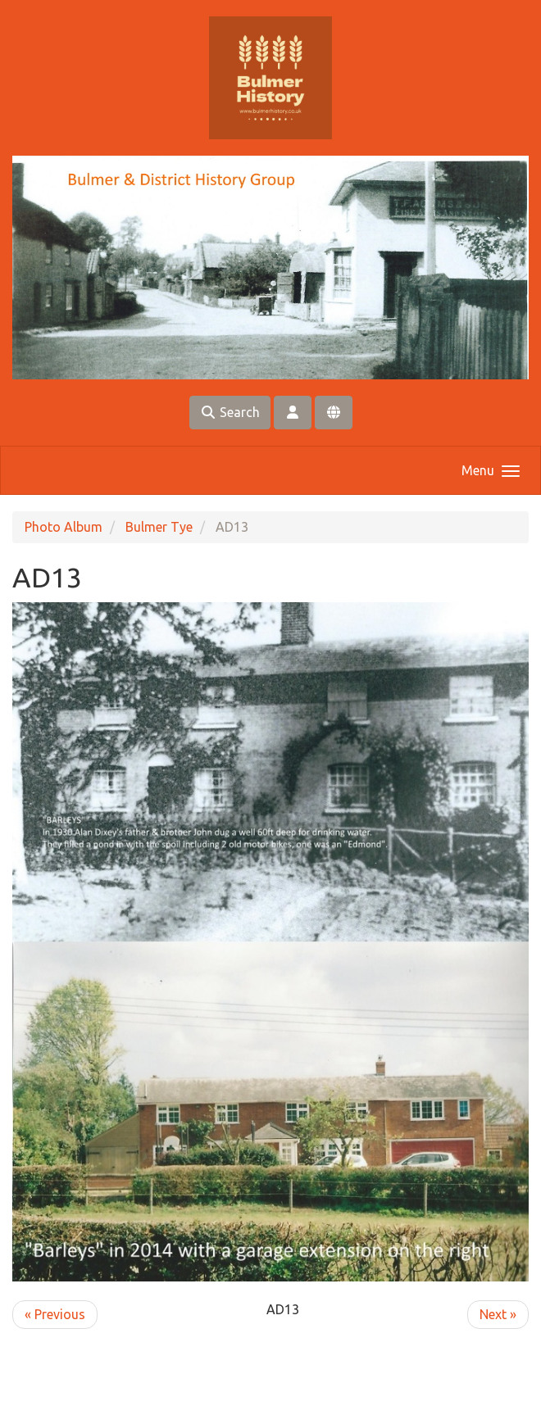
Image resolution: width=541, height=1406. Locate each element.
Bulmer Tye (159, 526)
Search (230, 412)
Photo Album (63, 526)
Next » (498, 1314)
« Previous (55, 1314)
